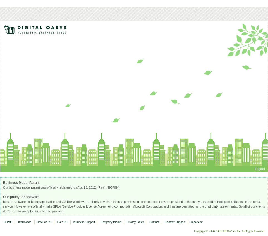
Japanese (197, 222)
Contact (154, 222)
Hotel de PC (44, 222)
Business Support (84, 222)
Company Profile (111, 222)
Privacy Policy (135, 222)
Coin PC (62, 222)
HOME (8, 222)
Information (24, 222)
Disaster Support (174, 222)
